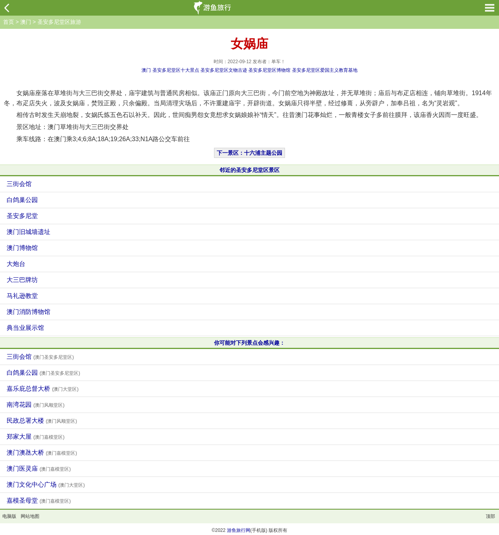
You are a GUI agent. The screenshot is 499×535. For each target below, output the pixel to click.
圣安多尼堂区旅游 (59, 22)
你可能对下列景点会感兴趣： (249, 343)
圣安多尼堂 (22, 216)
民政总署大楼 (42, 420)
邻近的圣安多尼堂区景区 (249, 170)
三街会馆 (19, 184)
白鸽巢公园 (22, 200)
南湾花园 (35, 404)
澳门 (25, 22)
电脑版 (9, 516)
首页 (8, 22)
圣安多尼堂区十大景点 (175, 70)
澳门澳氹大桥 (42, 452)
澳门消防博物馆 (28, 311)
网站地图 (30, 516)
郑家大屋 (35, 436)
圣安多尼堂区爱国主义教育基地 (324, 70)
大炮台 (16, 263)
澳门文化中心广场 (46, 484)
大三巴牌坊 (22, 279)
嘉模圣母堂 (39, 500)
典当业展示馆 (25, 327)
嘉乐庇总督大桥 (42, 388)
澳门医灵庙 (39, 468)
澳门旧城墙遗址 (28, 232)
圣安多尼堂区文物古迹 (223, 70)
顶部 (490, 516)
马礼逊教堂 (22, 295)
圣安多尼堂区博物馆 (269, 70)
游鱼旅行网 (238, 530)
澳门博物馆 (22, 247)
